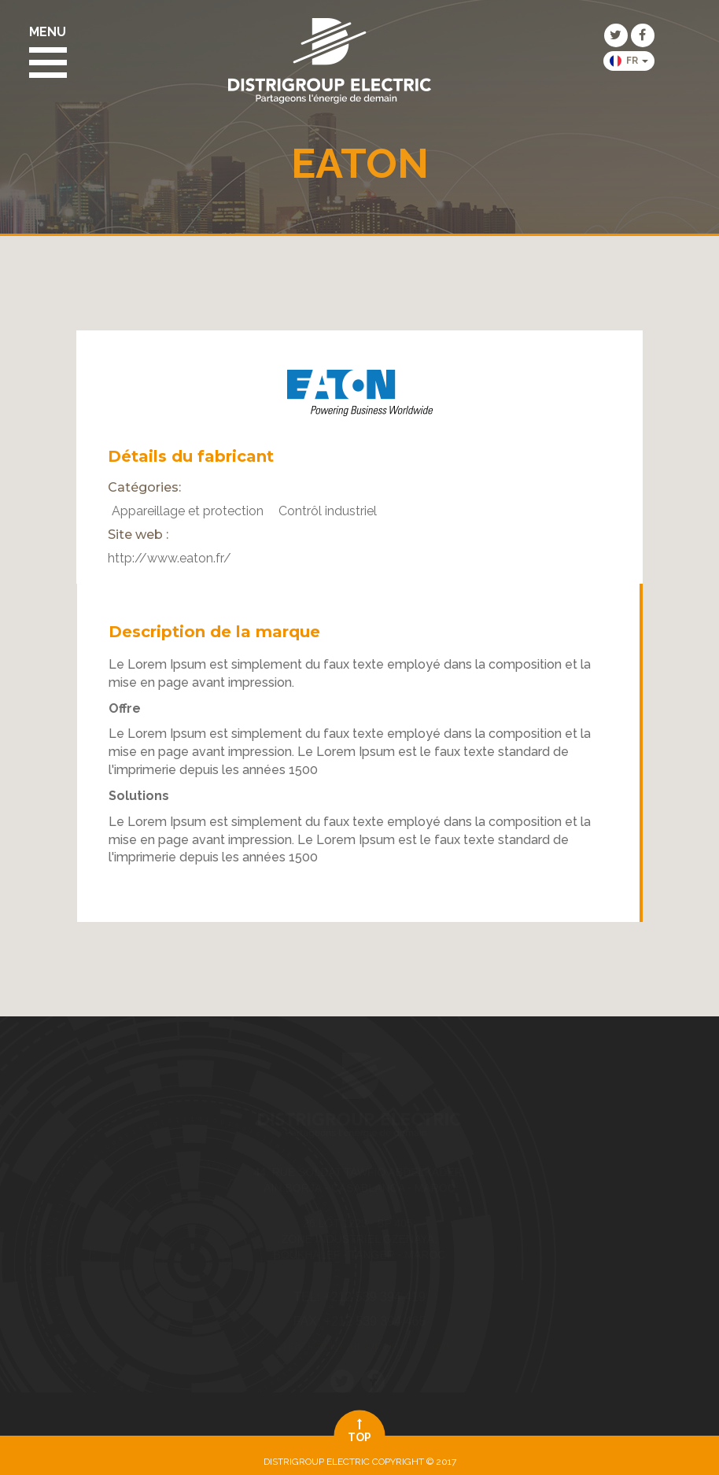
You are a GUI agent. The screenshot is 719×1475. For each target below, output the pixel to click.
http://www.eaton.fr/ (169, 558)
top (359, 1430)
